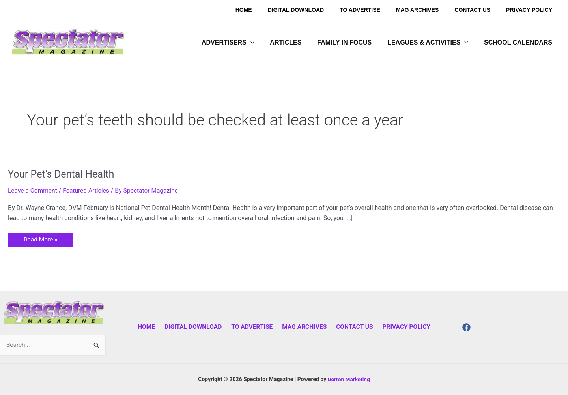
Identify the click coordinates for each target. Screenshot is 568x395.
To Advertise (252, 326)
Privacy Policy (401, 326)
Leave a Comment (33, 190)
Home (150, 326)
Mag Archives (303, 326)
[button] (242, 42)
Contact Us (351, 326)
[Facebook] (466, 327)
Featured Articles (88, 190)
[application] (265, 42)
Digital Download (195, 326)
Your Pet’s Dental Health (63, 174)
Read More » (40, 238)
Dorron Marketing (348, 379)
